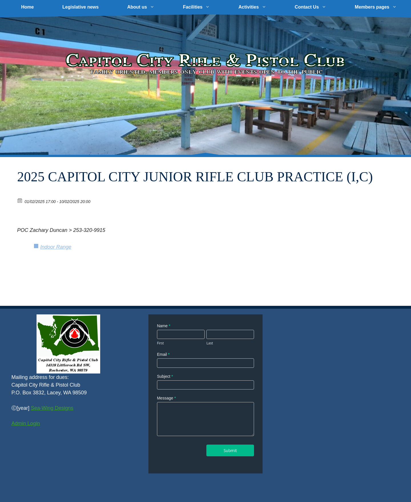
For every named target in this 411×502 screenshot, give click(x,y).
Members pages (383, 7)
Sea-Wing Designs (52, 408)
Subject (165, 376)
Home (27, 7)
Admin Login (25, 423)
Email (163, 354)
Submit (230, 450)
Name (163, 326)
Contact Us (318, 7)
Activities (259, 7)
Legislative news (80, 7)
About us (148, 7)
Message (166, 398)
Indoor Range (55, 247)
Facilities (203, 7)
